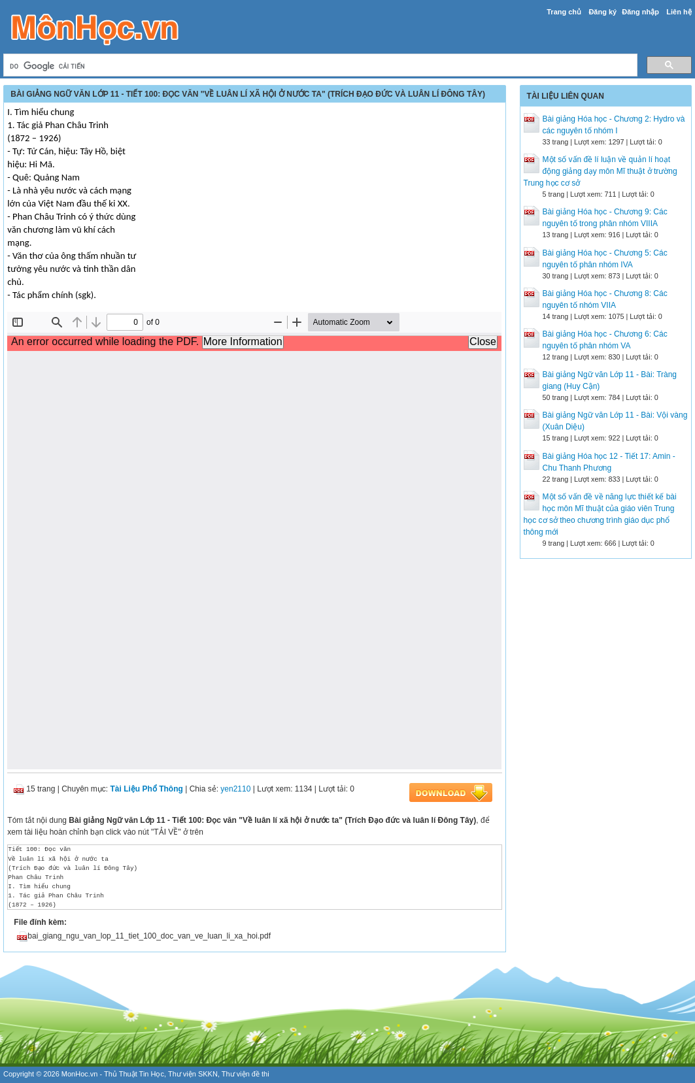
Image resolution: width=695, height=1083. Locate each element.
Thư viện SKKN (193, 1074)
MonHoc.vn (79, 1074)
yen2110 (235, 788)
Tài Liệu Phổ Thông (146, 788)
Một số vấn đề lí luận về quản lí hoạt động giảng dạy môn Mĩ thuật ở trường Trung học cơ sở (600, 171)
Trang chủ (564, 12)
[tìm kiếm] (319, 66)
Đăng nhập (640, 12)
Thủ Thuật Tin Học (134, 1074)
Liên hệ (678, 12)
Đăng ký (602, 12)
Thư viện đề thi (245, 1074)
